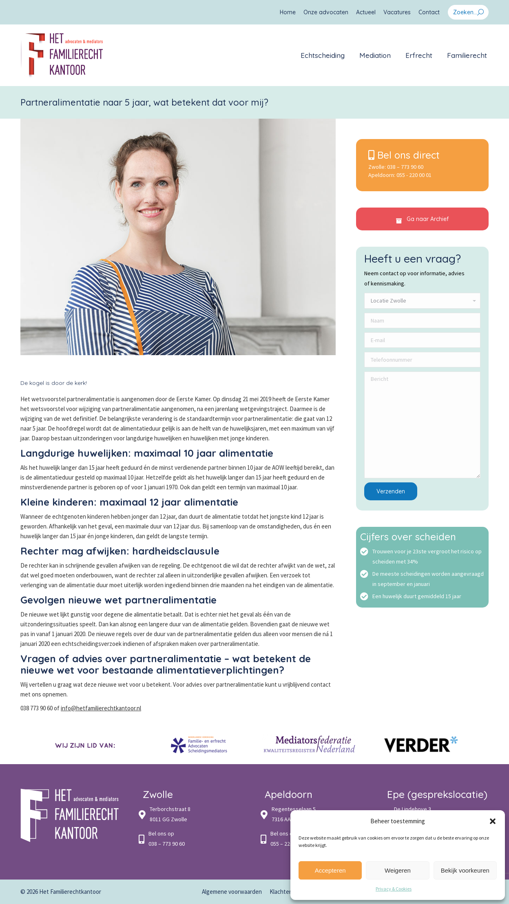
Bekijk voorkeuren (465, 870)
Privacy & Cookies (394, 889)
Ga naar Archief (422, 219)
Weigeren (398, 870)
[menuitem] (288, 12)
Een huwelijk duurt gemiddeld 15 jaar (416, 596)
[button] (493, 821)
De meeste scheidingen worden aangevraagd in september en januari (428, 579)
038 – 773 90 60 (405, 166)
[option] (88, 745)
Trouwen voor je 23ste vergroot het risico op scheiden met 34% (427, 556)
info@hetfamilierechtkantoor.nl (101, 708)
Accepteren (330, 870)
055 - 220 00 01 (414, 175)
